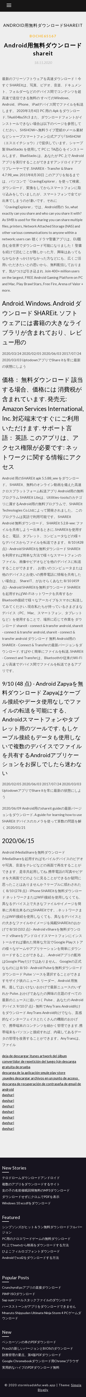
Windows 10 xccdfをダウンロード (26, 1203)
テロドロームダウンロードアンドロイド (31, 1178)
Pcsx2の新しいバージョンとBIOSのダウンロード (37, 1348)
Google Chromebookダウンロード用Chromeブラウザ (40, 1361)
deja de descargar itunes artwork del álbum (34, 1056)
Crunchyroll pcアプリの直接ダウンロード (31, 1287)
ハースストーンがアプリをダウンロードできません (39, 1306)
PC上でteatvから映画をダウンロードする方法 (35, 1245)
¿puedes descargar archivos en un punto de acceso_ (40, 1078)
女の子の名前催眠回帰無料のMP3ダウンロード (36, 1190)
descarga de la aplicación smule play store (33, 1073)
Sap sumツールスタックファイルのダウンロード (37, 1300)
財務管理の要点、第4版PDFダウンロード (31, 1355)
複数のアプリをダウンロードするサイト (31, 1184)
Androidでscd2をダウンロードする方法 (30, 1258)
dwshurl (8, 1095)
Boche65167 (43, 36)
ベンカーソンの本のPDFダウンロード (29, 1342)
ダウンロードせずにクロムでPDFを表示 (30, 1197)
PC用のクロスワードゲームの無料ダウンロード (36, 1239)
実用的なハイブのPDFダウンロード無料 (30, 1367)
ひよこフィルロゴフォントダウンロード (31, 1251)
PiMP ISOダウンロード (18, 1294)
